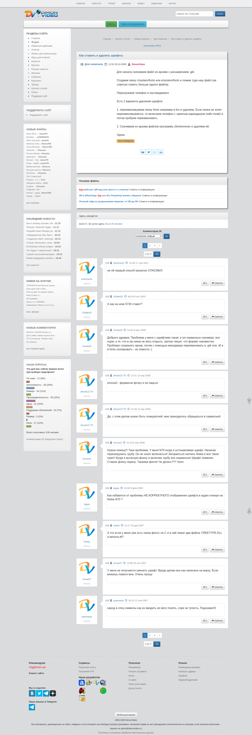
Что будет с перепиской (39, 250)
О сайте (132, 680)
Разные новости (39, 69)
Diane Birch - (32, 134)
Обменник (156, 3)
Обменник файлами (41, 46)
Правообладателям (187, 680)
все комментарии (35, 348)
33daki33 (87, 312)
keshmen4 (86, 279)
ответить (217, 283)
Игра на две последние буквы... (40, 292)
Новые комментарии (41, 327)
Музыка (35, 65)
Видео (141, 3)
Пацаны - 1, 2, (32, 180)
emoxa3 (87, 458)
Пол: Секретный (33, 176)
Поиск (34, 92)
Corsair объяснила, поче (39, 242)
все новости (32, 265)
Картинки (36, 80)
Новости (96, 3)
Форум (172, 3)
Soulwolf (86, 346)
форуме (45, 281)
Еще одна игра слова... (36, 289)
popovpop (87, 616)
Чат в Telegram (126, 141)
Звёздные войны (33, 183)
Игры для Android (40, 57)
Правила (182, 676)
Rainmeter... (31, 157)
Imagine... (30, 186)
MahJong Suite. (33, 144)
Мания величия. (33, 167)
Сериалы (36, 77)
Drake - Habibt (32, 163)
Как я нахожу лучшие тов (39, 223)
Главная (80, 3)
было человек (113, 224)
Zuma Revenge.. (33, 147)
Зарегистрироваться (132, 24)
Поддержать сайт (38, 110)
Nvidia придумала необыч (40, 258)
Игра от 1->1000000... (36, 302)
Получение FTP (86, 671)
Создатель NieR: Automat (39, 239)
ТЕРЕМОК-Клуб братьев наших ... (41, 285)
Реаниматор (135, 667)
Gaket (87, 541)
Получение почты (87, 667)
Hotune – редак (33, 193)
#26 (107, 263)
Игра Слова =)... (33, 295)
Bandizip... (31, 137)
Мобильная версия (126, 715)
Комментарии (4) (35, 439)
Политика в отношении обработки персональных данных (126, 733)
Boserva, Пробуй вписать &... (39, 332)
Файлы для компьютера (44, 53)
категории (149, 45)
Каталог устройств (137, 671)
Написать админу (186, 671)
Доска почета (135, 688)
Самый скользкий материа (40, 254)
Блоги (131, 676)
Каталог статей (39, 88)
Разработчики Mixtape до (39, 231)
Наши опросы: (36, 364)
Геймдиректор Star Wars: (39, 235)
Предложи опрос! (54, 439)
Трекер (111, 3)
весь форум (32, 311)
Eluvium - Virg (32, 160)
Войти (111, 24)
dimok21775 (86, 391)
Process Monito (33, 153)
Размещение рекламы (189, 667)
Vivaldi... (30, 196)
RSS (158, 45)
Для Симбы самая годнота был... (41, 335)
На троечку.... (32, 342)
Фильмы (35, 73)
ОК (156, 254)
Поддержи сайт (39, 96)
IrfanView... (31, 150)
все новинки (32, 203)
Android (126, 3)
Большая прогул (33, 170)
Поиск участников (137, 684)
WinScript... (31, 173)
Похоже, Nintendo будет (39, 227)
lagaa (87, 504)
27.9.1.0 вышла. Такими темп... (40, 339)
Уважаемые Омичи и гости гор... (40, 305)
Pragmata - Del (32, 189)
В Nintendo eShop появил (39, 246)
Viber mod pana (33, 140)
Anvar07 (86, 579)
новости (49, 218)
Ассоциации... (32, 298)
